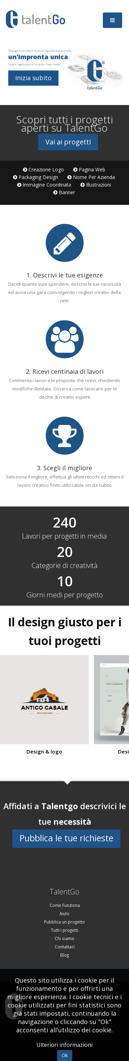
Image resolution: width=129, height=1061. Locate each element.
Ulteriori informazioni (64, 1045)
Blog (64, 955)
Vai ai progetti (68, 141)
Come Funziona (65, 905)
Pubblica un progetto (64, 922)
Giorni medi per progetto (64, 594)
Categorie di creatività (65, 565)
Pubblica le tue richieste (66, 838)
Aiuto (64, 913)
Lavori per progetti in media (64, 536)
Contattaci (65, 946)
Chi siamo (64, 938)
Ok (65, 1055)
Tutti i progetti (64, 930)
